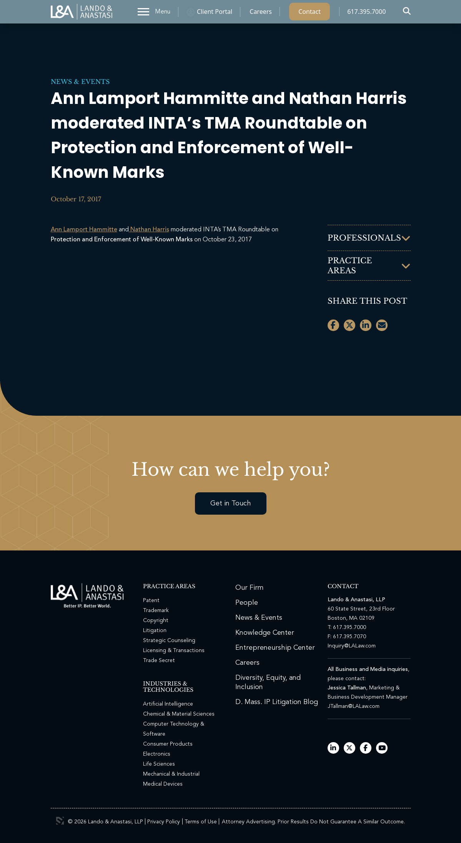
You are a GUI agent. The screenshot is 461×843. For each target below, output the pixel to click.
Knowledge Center (264, 632)
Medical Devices (163, 784)
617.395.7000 (366, 13)
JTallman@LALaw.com (353, 706)
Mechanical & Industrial (171, 774)
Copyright (155, 620)
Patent (151, 600)
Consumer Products (168, 744)
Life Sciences (159, 764)
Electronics (156, 754)
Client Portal (214, 13)
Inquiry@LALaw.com (352, 646)
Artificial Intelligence (168, 704)
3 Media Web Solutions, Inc (60, 821)
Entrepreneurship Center (275, 647)
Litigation (154, 630)
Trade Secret (159, 660)
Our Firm (249, 587)
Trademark (156, 610)
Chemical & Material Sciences (179, 714)
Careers (261, 13)
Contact (309, 13)
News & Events (80, 81)
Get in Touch (230, 503)
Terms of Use (201, 822)
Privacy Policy (163, 822)
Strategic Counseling (169, 640)
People (246, 602)
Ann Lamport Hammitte (84, 230)
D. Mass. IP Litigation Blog (276, 702)
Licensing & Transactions (174, 650)
